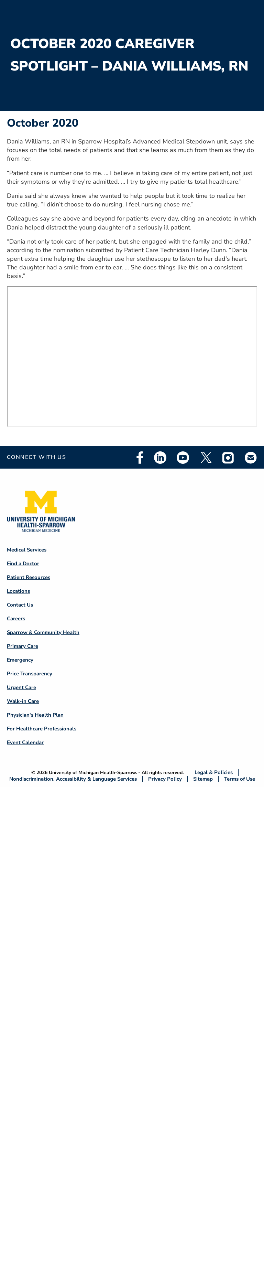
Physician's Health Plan (35, 714)
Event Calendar (25, 742)
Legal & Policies (214, 772)
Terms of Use (239, 779)
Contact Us (20, 604)
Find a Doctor (23, 563)
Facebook (140, 457)
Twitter (205, 457)
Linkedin (160, 457)
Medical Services (26, 549)
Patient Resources (28, 577)
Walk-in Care (23, 701)
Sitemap (203, 779)
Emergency (20, 659)
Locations (18, 591)
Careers (16, 618)
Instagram (228, 457)
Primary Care (22, 646)
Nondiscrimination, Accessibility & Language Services (73, 779)
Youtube (183, 457)
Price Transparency (29, 673)
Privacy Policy (165, 779)
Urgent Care (21, 687)
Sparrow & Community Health (43, 632)
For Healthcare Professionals (41, 728)
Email (251, 457)
